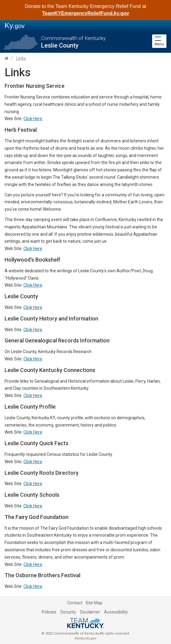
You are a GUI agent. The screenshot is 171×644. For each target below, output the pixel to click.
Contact (74, 602)
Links (21, 58)
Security (68, 612)
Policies (49, 612)
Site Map (94, 602)
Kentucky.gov (85, 638)
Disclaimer (90, 612)
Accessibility (116, 612)
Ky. (15, 25)
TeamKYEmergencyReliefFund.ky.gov (85, 13)
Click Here (32, 118)
